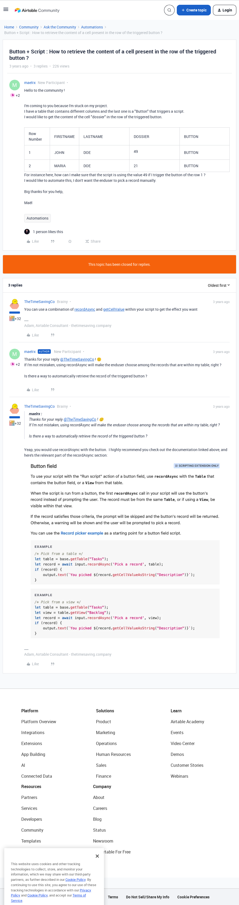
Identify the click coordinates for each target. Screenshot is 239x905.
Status (99, 830)
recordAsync (84, 309)
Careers (100, 808)
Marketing (105, 732)
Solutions (105, 711)
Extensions (31, 743)
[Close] (97, 867)
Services (29, 808)
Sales (101, 765)
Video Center (183, 743)
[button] (6, 11)
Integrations (32, 732)
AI (23, 765)
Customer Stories (187, 765)
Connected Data (36, 776)
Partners (29, 797)
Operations (106, 743)
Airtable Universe (37, 852)
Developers (31, 819)
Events (177, 732)
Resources (31, 786)
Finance (103, 776)
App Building (33, 754)
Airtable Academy (187, 722)
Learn (176, 711)
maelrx (30, 82)
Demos (177, 754)
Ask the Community (60, 27)
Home (9, 27)
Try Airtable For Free (112, 852)
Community (29, 27)
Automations (92, 27)
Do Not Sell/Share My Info (147, 896)
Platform (29, 711)
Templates (31, 841)
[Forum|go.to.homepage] (37, 10)
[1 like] (43, 231)
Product (103, 722)
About (98, 797)
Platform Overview (38, 722)
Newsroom (103, 841)
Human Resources (113, 754)
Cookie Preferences (193, 896)
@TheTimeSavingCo (77, 359)
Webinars (179, 776)
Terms (113, 896)
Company (102, 786)
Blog (97, 819)
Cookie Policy (75, 890)
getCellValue (113, 309)
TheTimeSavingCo (39, 301)
